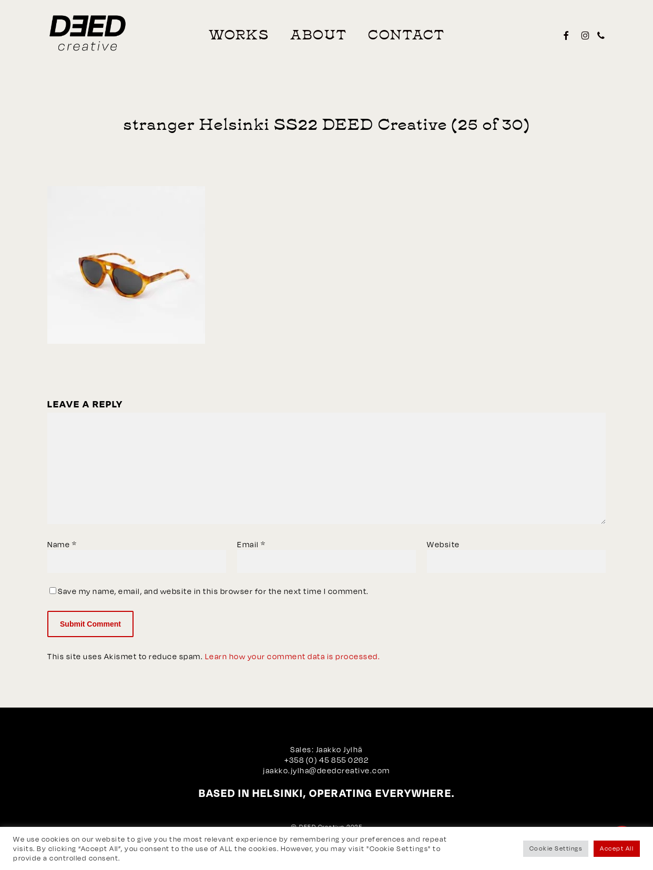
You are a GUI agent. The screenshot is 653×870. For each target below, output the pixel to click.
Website (443, 544)
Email (251, 544)
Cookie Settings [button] (556, 848)
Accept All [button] (617, 848)
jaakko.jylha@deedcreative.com (326, 770)
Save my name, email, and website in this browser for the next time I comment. (213, 591)
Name (62, 544)
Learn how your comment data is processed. (293, 656)
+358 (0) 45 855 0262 (326, 759)
